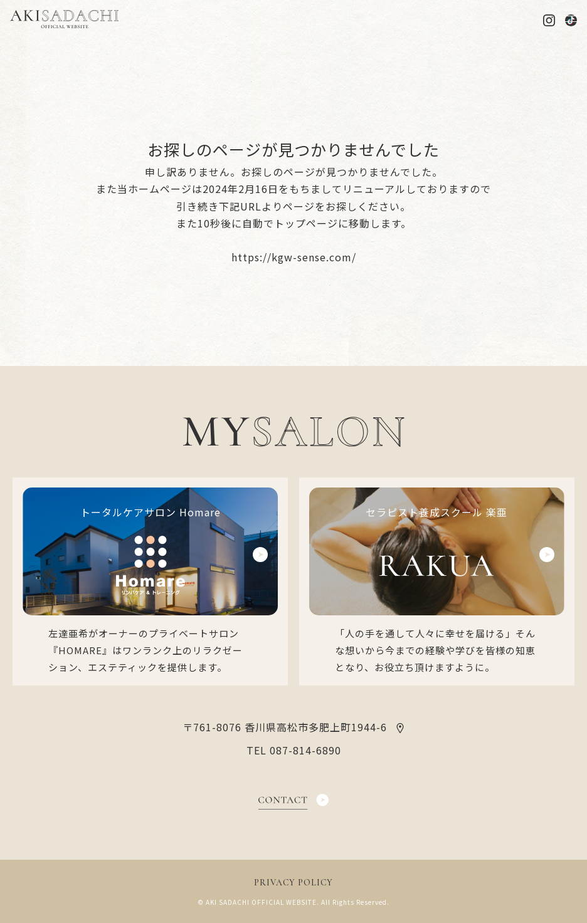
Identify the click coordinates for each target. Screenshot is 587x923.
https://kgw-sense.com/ (293, 256)
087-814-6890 (305, 750)
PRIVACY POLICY (293, 882)
